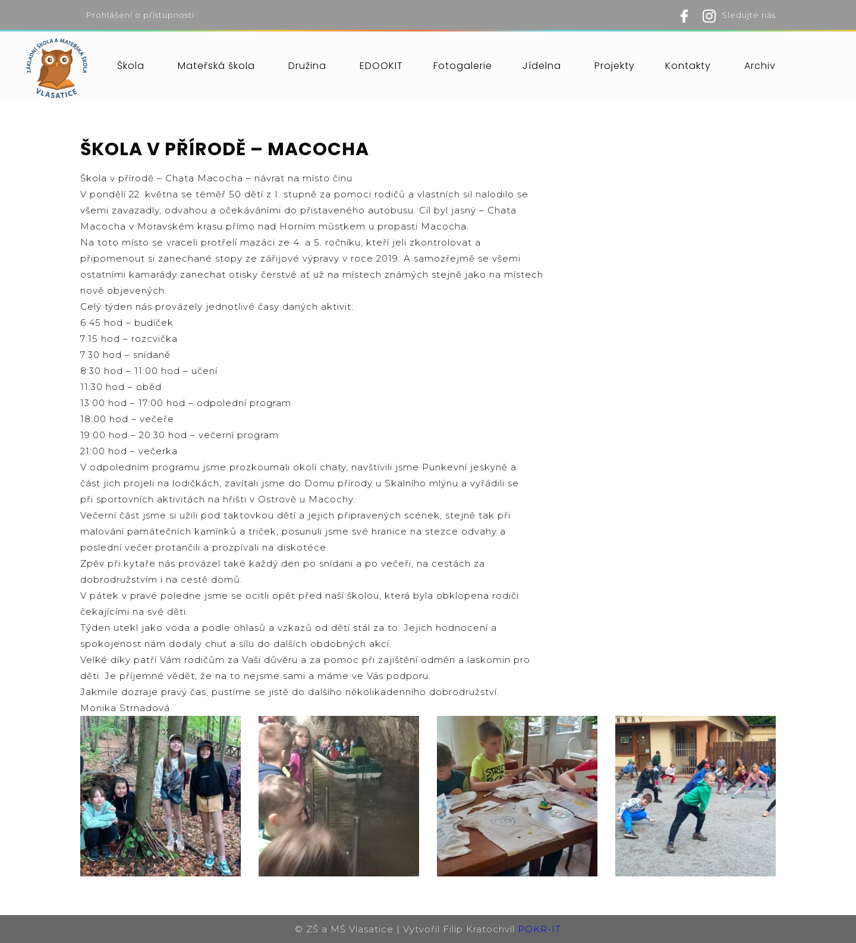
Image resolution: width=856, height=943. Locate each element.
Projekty (614, 66)
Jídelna (542, 66)
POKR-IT (539, 929)
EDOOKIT (381, 66)
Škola (130, 66)
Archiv (760, 66)
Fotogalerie (462, 66)
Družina (307, 66)
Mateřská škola (216, 66)
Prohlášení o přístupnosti (140, 15)
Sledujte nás (749, 15)
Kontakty (688, 66)
